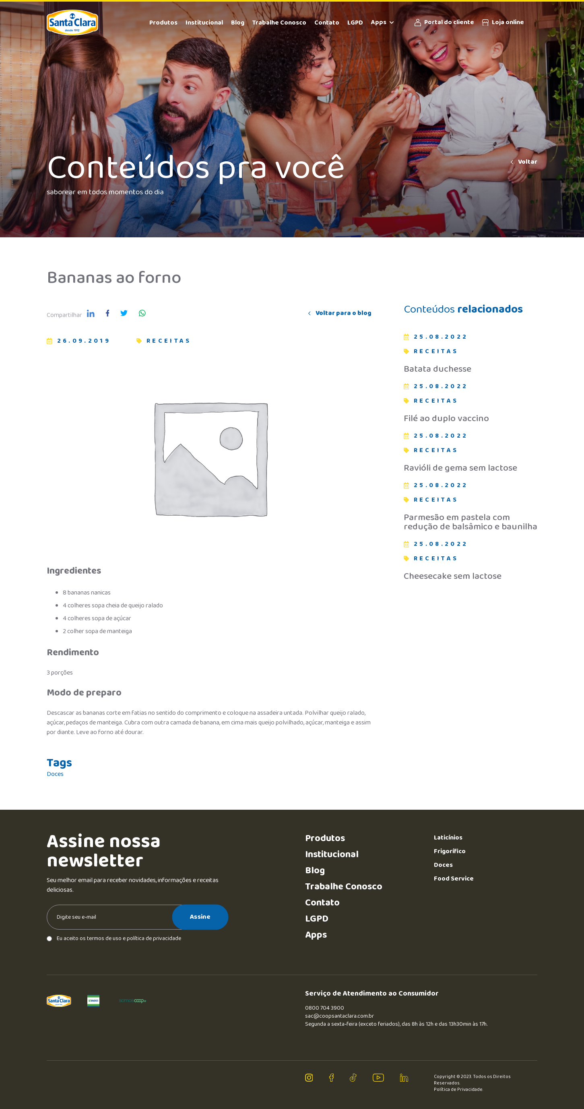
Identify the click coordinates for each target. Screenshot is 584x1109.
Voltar (523, 162)
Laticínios (448, 838)
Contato (326, 23)
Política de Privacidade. (458, 1089)
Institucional (204, 23)
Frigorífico (450, 851)
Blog (237, 23)
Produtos (163, 23)
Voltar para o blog (339, 313)
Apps (382, 22)
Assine (200, 916)
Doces (55, 774)
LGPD (355, 23)
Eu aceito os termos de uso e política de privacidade (114, 938)
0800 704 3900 (324, 1008)
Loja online (503, 22)
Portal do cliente (444, 22)
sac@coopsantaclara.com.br (339, 1016)
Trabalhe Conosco (279, 23)
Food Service (454, 879)
